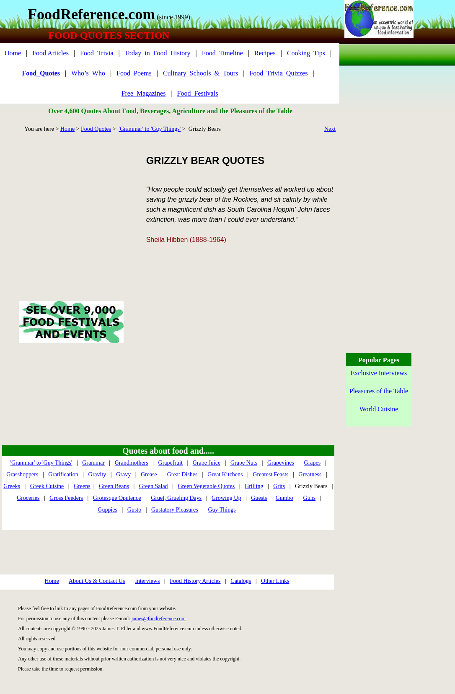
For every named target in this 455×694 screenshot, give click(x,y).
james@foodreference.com (159, 618)
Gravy (123, 474)
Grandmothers (131, 463)
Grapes (312, 463)
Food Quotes (96, 129)
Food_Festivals (197, 93)
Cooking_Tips (306, 53)
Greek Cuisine (47, 486)
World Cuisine (378, 409)
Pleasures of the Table (378, 391)
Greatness (309, 474)
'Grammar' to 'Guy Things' (150, 129)
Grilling (254, 486)
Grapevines (280, 463)
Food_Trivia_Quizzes (278, 73)
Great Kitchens (225, 474)
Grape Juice (206, 463)
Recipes (265, 53)
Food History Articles (195, 581)
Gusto (134, 510)
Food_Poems (134, 73)
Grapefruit (170, 463)
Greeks (11, 486)
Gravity (97, 474)
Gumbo (284, 498)
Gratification (63, 474)
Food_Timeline (222, 53)
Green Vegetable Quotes (206, 486)
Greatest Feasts (270, 474)
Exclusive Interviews (379, 373)
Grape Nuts (243, 463)
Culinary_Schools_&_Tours (200, 73)
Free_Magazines (144, 93)
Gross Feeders (66, 498)
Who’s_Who (88, 73)
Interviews (147, 581)
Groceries (28, 498)
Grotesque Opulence (117, 498)
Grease (149, 474)
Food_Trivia (96, 53)
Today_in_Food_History (157, 53)
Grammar (93, 463)
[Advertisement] (71, 207)
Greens (82, 486)
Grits (279, 486)
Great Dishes (182, 474)
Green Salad (153, 486)
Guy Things (221, 510)
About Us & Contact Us (97, 581)
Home (13, 53)
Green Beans (114, 486)
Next (330, 129)
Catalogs (240, 581)
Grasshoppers (22, 474)
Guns (309, 498)
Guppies (107, 510)
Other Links (275, 581)
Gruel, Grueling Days (176, 498)
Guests (259, 498)
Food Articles (50, 53)
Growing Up (226, 498)
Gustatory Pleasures (174, 510)
